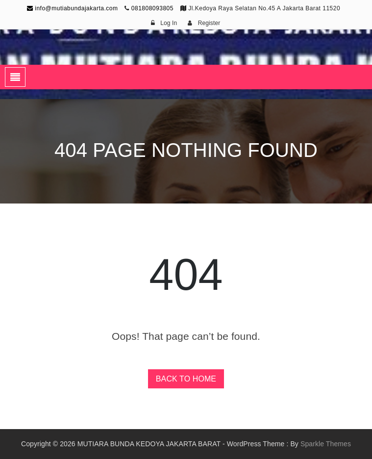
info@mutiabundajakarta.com (72, 8)
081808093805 (152, 8)
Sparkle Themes (325, 444)
